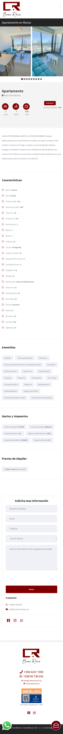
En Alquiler (50, 103)
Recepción (51, 365)
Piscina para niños (11, 384)
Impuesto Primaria (42, 440)
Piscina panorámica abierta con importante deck (22, 365)
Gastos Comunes (14, 427)
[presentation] (25, 578)
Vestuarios (43, 358)
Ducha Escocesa (10, 371)
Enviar (31, 589)
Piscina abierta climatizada (42, 398)
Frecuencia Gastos (41, 427)
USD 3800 (15, 469)
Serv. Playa (52, 378)
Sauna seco (27, 371)
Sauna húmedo (44, 371)
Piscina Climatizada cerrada (14, 398)
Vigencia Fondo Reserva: (39, 433)
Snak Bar (7, 358)
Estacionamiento (10, 391)
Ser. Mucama (36, 378)
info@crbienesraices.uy (19, 609)
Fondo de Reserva (12, 433)
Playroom (21, 378)
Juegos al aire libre (31, 391)
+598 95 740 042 (15, 604)
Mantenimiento (43, 384)
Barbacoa (28, 384)
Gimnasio (7, 378)
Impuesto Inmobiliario (15, 440)
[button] (22, 79)
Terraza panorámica (25, 358)
